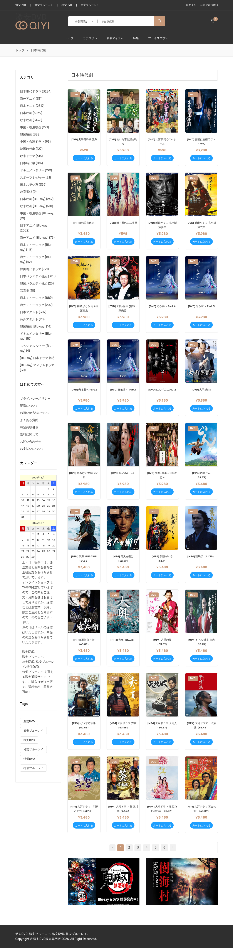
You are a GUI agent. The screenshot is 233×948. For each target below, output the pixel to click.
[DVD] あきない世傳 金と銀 (84, 475)
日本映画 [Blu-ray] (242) (37, 199)
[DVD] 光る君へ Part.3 (201, 306)
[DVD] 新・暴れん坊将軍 (123, 222)
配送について (29, 406)
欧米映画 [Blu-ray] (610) (36, 206)
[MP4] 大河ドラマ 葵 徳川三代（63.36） (123, 808)
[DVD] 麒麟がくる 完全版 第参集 (162, 225)
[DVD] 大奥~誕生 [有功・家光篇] (123, 308)
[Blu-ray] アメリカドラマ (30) (37, 367)
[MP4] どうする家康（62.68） (84, 725)
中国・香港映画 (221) (34, 127)
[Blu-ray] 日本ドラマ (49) (37, 358)
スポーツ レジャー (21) (35, 177)
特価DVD (33, 667)
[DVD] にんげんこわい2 (162, 389)
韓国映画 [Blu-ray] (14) (35, 326)
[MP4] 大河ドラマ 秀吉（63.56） (123, 725)
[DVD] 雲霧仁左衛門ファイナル (201, 141)
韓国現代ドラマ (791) (34, 269)
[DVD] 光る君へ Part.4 (162, 306)
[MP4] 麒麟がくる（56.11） (162, 558)
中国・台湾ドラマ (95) (35, 142)
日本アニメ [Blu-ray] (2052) (34, 228)
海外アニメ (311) (31, 99)
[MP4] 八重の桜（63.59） (162, 642)
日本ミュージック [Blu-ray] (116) (36, 247)
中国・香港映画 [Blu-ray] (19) (37, 216)
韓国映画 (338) (30, 134)
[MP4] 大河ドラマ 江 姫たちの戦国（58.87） (162, 808)
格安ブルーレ (45, 662)
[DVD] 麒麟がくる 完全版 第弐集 (201, 225)
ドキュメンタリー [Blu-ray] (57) (36, 336)
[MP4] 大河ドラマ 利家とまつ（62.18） (83, 808)
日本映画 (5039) (31, 113)
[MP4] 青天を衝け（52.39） (122, 558)
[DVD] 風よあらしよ (123, 473)
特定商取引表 (29, 427)
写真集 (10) (27, 291)
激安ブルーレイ (44, 5)
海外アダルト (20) (32, 319)
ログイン (191, 5)
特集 (136, 38)
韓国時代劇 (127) (31, 149)
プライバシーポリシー (35, 398)
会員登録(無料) (209, 5)
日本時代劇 (38, 50)
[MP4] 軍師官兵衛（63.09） (83, 642)
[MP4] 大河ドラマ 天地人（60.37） (162, 725)
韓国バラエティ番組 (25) (37, 283)
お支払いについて (32, 449)
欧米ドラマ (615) (31, 156)
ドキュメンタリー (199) (36, 170)
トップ (69, 38)
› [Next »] (172, 847)
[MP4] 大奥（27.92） (123, 639)
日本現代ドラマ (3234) (35, 91)
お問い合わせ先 (30, 441)
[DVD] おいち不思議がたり (123, 141)
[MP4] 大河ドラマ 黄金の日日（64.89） (201, 808)
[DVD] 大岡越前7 (201, 389)
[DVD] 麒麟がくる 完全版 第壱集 (84, 308)
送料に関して (29, 434)
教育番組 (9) (28, 192)
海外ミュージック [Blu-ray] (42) (36, 259)
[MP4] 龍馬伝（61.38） (201, 556)
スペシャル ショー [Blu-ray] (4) (36, 348)
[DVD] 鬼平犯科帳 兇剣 (83, 139)
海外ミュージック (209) (36, 305)
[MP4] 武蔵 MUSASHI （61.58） (84, 558)
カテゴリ (90, 38)
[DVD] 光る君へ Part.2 (84, 389)
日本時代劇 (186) (31, 163)
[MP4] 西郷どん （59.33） (201, 475)
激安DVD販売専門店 (47, 939)
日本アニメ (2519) (32, 106)
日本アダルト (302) (33, 312)
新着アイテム (115, 38)
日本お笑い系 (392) (33, 185)
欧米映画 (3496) (31, 120)
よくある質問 (29, 420)
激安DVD (20, 5)
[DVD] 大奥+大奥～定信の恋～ (162, 475)
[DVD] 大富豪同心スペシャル (162, 141)
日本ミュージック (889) (36, 298)
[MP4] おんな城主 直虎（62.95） (201, 642)
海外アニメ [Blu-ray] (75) (37, 238)
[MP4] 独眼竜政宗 (83, 222)
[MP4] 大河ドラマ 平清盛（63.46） (201, 725)
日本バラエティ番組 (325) (38, 276)
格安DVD (67, 5)
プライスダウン (158, 38)
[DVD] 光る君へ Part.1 (123, 389)
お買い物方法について (35, 413)
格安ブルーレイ (90, 5)
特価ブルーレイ (33, 672)
